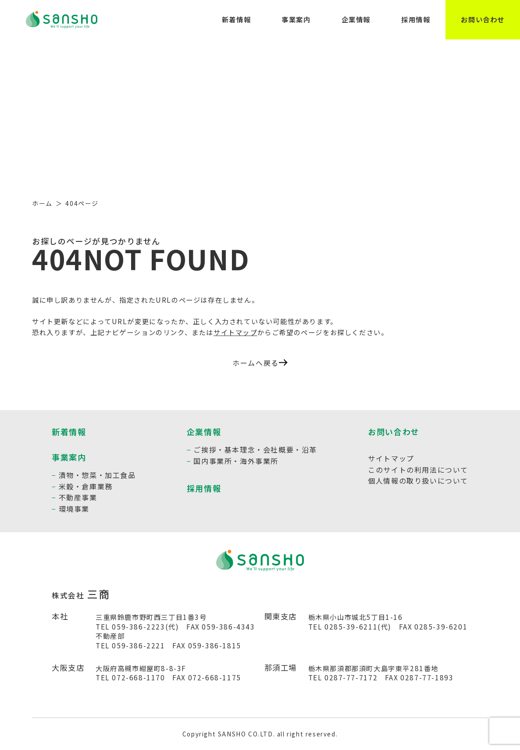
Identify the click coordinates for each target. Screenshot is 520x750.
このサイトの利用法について (418, 469)
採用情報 (415, 19)
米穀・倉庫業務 (86, 486)
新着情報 (236, 19)
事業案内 (295, 19)
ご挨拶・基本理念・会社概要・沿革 (255, 449)
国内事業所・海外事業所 (235, 461)
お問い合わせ (483, 19)
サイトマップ (235, 332)
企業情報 (356, 19)
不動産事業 (78, 497)
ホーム (42, 203)
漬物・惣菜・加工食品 (97, 475)
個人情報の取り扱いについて (418, 480)
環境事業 (74, 508)
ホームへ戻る (260, 362)
